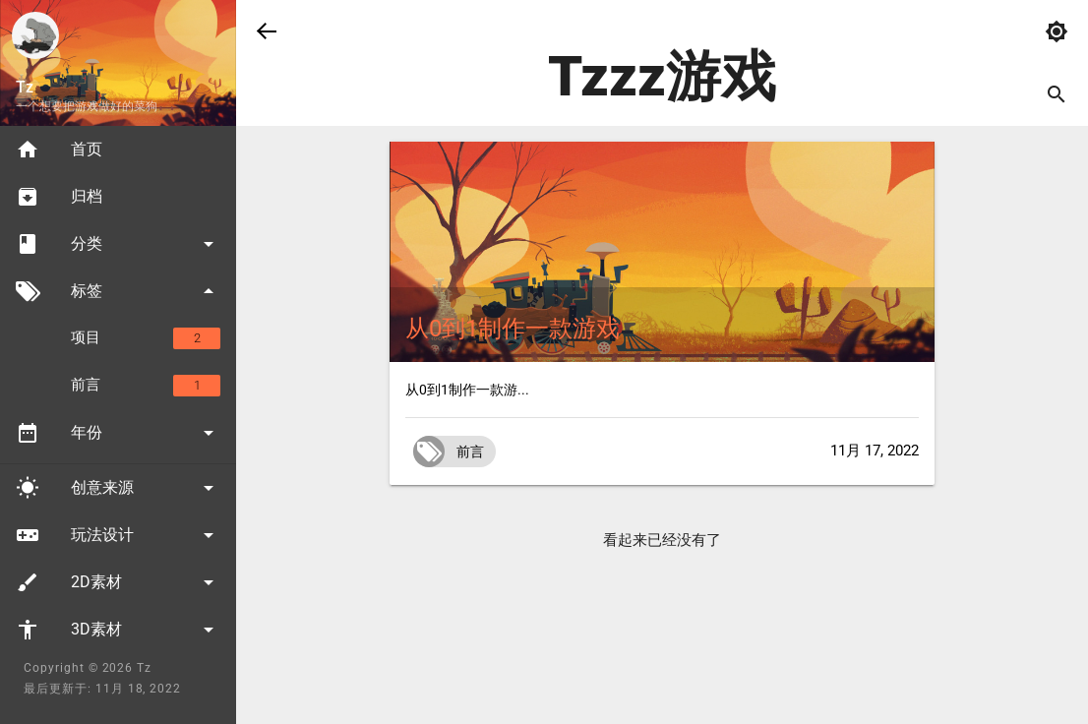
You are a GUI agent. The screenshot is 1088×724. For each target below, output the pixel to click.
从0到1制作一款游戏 (512, 328)
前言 (145, 385)
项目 (145, 338)
